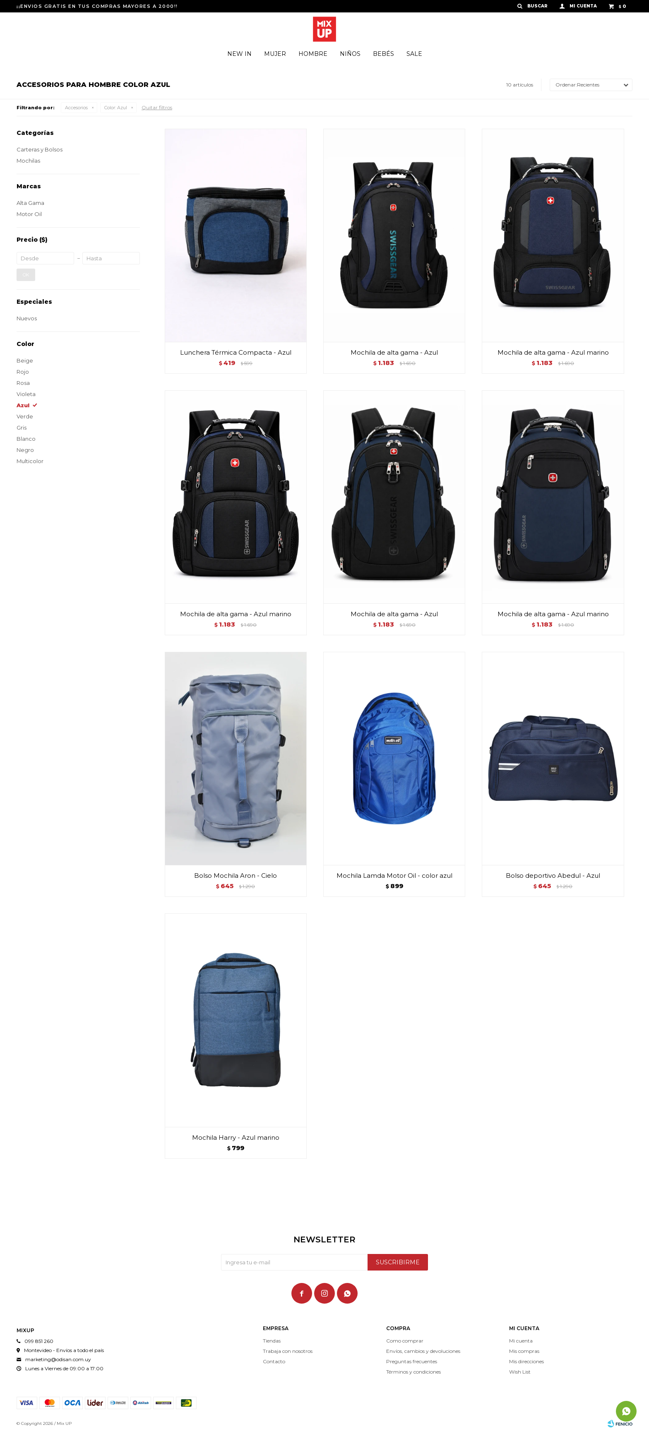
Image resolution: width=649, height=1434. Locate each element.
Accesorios (76, 107)
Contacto (274, 1361)
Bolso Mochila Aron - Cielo (235, 875)
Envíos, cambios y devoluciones (423, 1351)
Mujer (275, 54)
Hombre (312, 54)
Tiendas (272, 1341)
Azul (115, 107)
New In (239, 54)
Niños (350, 54)
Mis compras (524, 1351)
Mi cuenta (521, 1341)
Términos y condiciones (413, 1372)
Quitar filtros (157, 107)
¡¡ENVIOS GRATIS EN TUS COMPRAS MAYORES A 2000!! (97, 6)
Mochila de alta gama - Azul (394, 352)
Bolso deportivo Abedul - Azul (553, 875)
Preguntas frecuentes (411, 1361)
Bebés (383, 54)
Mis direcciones (526, 1361)
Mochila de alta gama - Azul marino (553, 352)
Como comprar (404, 1341)
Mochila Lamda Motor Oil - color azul (394, 875)
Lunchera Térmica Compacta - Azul (235, 352)
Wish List (520, 1372)
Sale (414, 54)
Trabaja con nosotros (287, 1351)
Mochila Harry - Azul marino (235, 1137)
